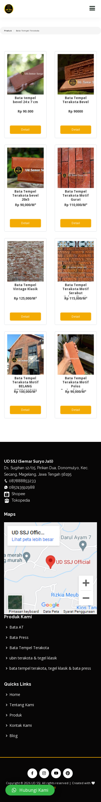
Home (14, 694)
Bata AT (16, 627)
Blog (13, 736)
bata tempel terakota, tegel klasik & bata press (50, 668)
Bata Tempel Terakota (29, 648)
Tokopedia (17, 500)
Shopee (14, 494)
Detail (26, 132)
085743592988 (21, 487)
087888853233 (22, 481)
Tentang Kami (21, 705)
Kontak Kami (20, 725)
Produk (15, 715)
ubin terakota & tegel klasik (33, 658)
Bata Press (19, 637)
